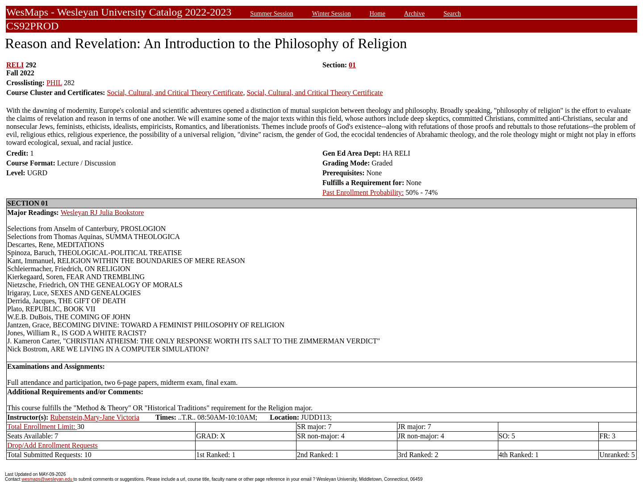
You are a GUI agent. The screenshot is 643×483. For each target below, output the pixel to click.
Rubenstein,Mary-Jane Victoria (94, 417)
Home (377, 13)
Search (452, 13)
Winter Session (331, 13)
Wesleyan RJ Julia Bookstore (102, 212)
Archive (414, 13)
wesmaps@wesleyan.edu (47, 479)
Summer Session (271, 13)
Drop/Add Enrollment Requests (52, 445)
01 (352, 65)
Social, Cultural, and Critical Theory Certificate (175, 92)
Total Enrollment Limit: (42, 426)
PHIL (54, 83)
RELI (15, 65)
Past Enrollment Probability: (363, 192)
